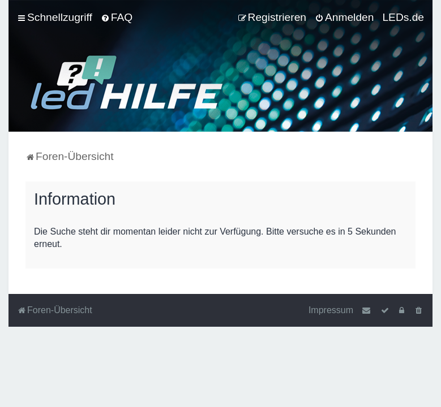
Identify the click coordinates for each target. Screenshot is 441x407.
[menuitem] (116, 17)
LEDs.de (403, 17)
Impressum (331, 310)
